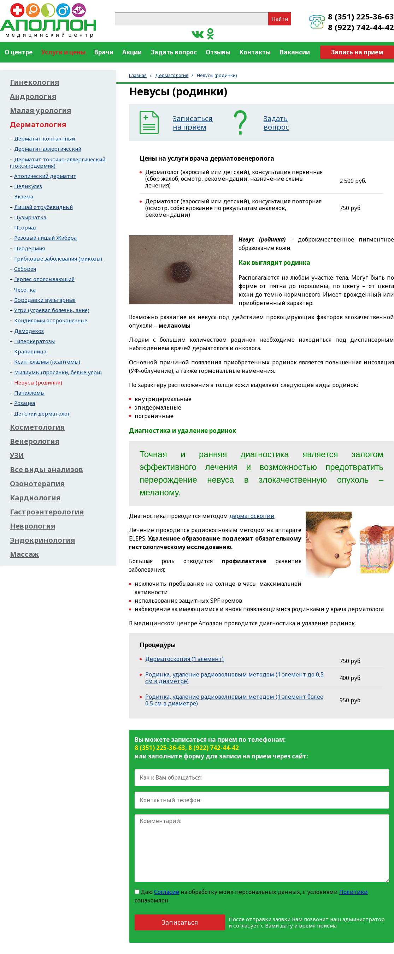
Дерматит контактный (44, 138)
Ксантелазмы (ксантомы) (47, 361)
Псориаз (25, 227)
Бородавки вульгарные (45, 299)
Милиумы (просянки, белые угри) (58, 372)
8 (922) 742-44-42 (361, 27)
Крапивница (30, 351)
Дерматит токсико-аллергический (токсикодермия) (57, 162)
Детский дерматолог (42, 413)
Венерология (34, 441)
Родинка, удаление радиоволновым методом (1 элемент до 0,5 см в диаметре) (234, 677)
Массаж (24, 554)
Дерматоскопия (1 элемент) (184, 659)
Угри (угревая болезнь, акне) (51, 310)
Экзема (23, 196)
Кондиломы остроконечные (50, 320)
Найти (279, 18)
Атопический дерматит (45, 175)
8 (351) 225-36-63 (361, 16)
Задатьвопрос (276, 122)
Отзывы (218, 52)
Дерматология (171, 75)
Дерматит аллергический (47, 148)
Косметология (37, 427)
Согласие (166, 892)
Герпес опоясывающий (44, 278)
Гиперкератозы (34, 341)
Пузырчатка (30, 217)
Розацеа (24, 402)
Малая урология (40, 110)
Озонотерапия (37, 483)
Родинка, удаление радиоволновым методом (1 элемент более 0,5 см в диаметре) (234, 700)
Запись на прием (357, 52)
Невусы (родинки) (38, 382)
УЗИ (17, 455)
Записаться (180, 922)
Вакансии (295, 52)
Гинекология (34, 82)
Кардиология (35, 497)
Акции (132, 52)
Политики (353, 892)
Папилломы (29, 392)
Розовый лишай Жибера (45, 237)
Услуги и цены (63, 52)
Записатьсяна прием (193, 122)
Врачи (103, 52)
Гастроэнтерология (47, 511)
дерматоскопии (252, 516)
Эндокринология (42, 540)
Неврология (32, 526)
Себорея (25, 268)
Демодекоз (29, 330)
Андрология (33, 96)
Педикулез (28, 186)
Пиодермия (29, 248)
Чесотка (25, 289)
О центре (19, 52)
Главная (138, 75)
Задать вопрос (174, 52)
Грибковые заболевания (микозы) (58, 258)
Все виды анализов (46, 469)
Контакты (255, 52)
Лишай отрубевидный (43, 206)
